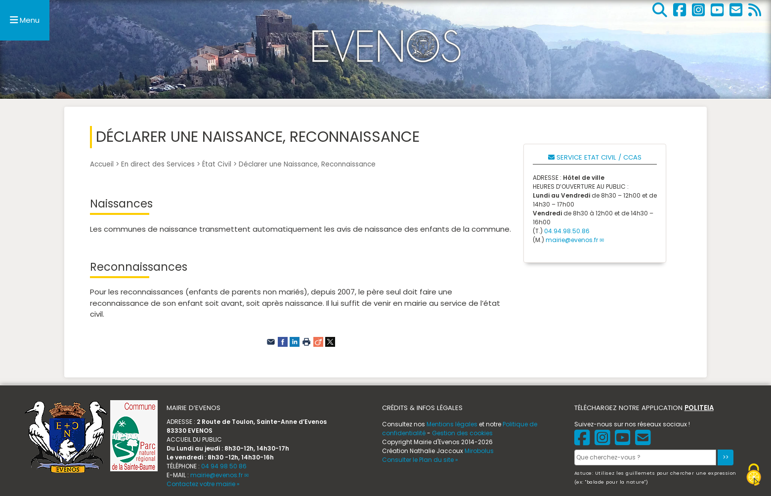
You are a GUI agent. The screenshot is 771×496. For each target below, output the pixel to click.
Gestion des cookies (462, 433)
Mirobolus (479, 451)
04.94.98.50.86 (567, 231)
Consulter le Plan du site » (420, 459)
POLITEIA (699, 408)
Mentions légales (452, 424)
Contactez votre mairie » (203, 484)
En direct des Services (158, 164)
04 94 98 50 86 (224, 466)
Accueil (102, 164)
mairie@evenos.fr (572, 240)
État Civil (216, 164)
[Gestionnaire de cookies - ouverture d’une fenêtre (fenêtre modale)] (753, 476)
